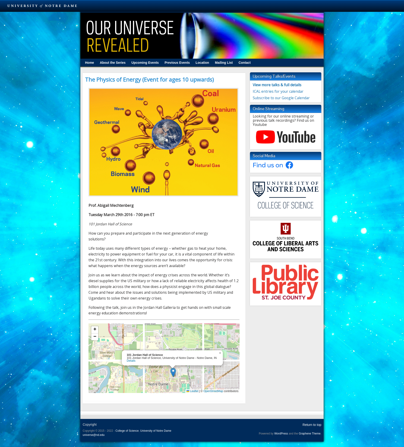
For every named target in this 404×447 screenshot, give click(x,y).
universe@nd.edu (93, 435)
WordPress (281, 433)
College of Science (127, 430)
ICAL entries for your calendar (278, 91)
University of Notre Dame (155, 430)
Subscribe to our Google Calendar (281, 97)
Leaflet (192, 391)
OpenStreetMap (213, 391)
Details (131, 360)
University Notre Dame (42, 6)
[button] (173, 372)
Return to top (312, 425)
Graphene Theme (310, 433)
